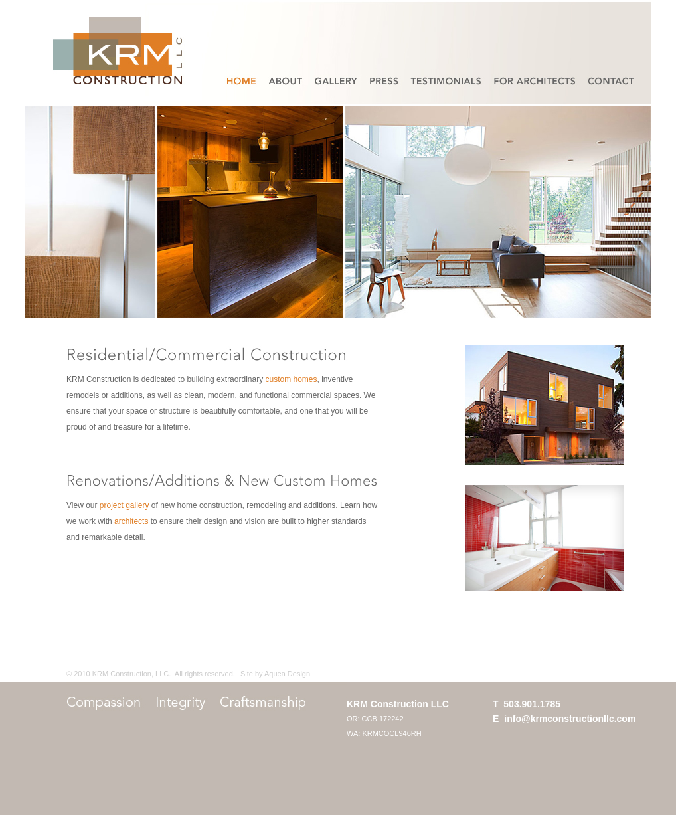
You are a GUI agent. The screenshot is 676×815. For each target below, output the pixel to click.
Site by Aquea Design (275, 674)
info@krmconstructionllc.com (569, 718)
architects (131, 521)
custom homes (291, 379)
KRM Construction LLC (398, 704)
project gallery (124, 505)
